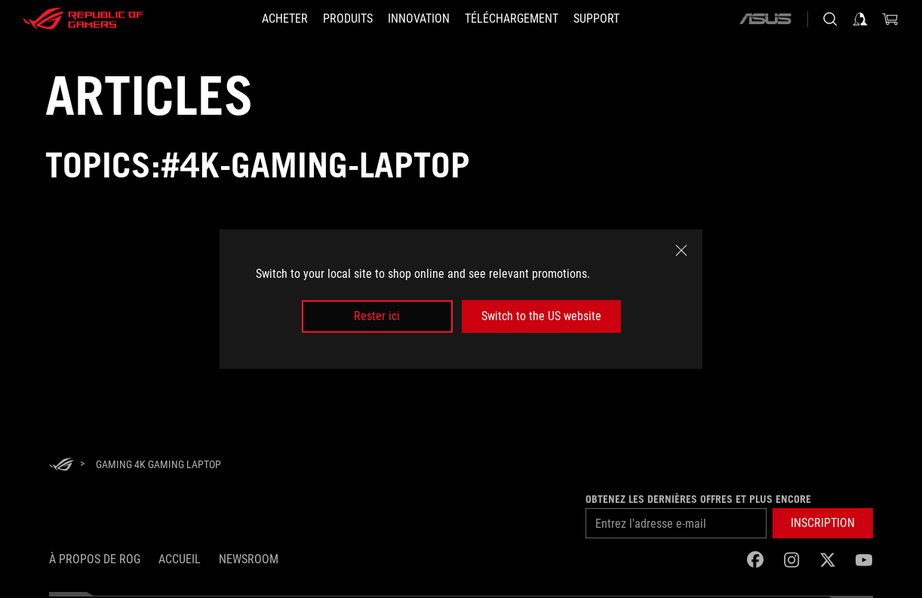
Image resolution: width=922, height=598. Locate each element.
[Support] (596, 18)
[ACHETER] (285, 18)
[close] (681, 251)
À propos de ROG (94, 559)
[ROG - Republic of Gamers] (83, 19)
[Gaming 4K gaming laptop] (158, 464)
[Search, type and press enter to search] (830, 19)
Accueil (179, 559)
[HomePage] (61, 465)
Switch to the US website (541, 316)
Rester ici (377, 316)
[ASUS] (765, 19)
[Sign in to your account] (860, 19)
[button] (348, 18)
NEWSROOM (248, 559)
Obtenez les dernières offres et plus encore (698, 499)
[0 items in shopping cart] (890, 19)
